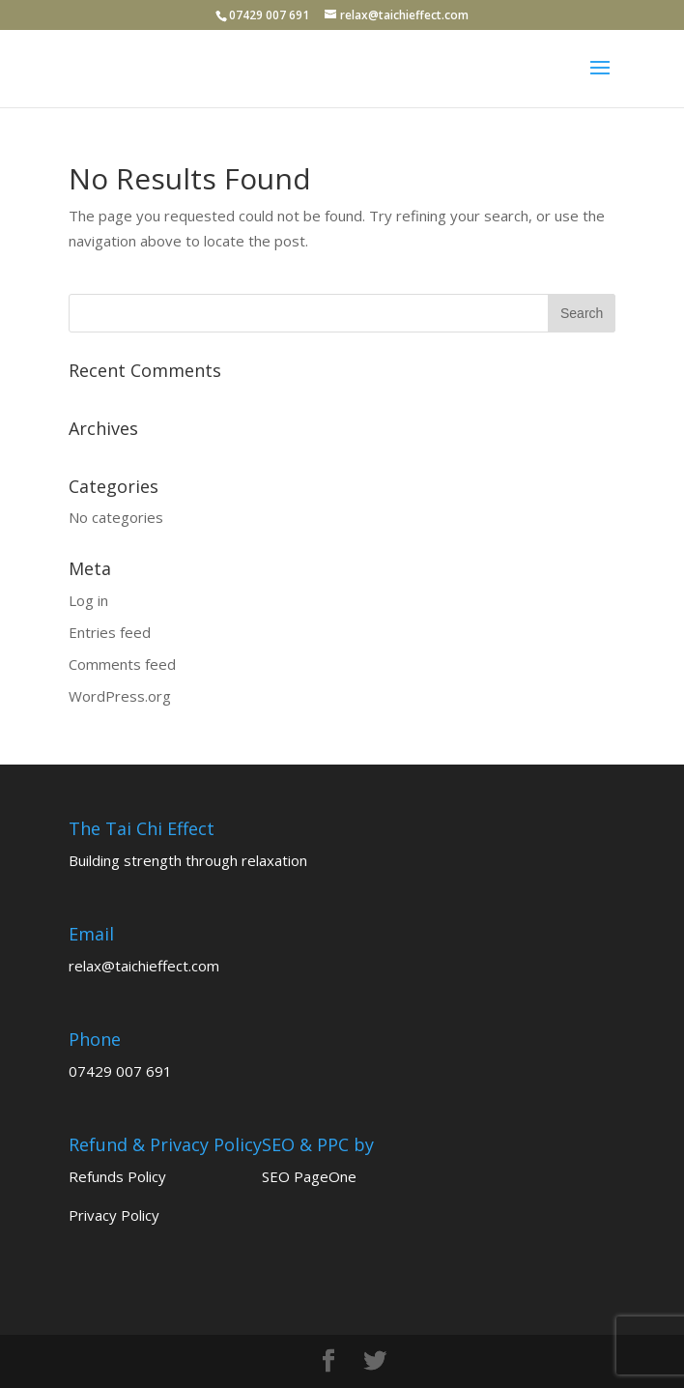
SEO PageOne (309, 1176)
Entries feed (110, 632)
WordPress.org (120, 696)
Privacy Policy (114, 1215)
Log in (88, 600)
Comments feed (122, 664)
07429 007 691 (120, 1071)
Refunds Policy (117, 1176)
